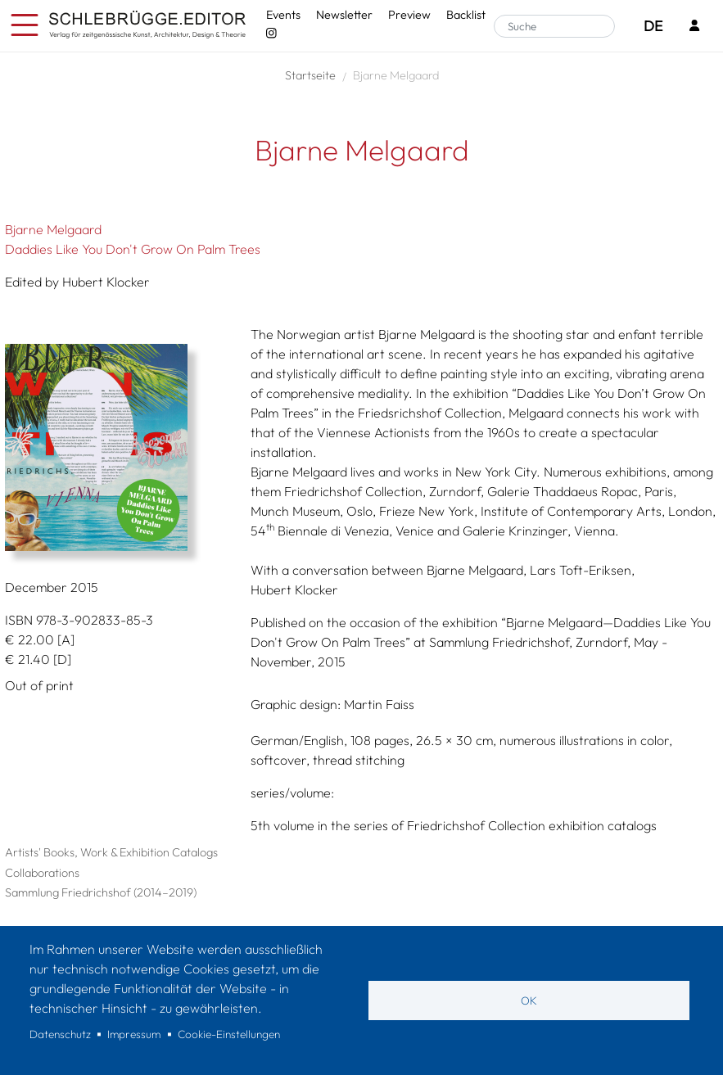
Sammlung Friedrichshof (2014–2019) (101, 892)
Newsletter (344, 14)
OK (529, 1000)
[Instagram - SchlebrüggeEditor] (271, 34)
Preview (409, 14)
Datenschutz (60, 1034)
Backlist (466, 14)
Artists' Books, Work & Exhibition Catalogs (111, 852)
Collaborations (42, 872)
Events (283, 14)
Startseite (310, 75)
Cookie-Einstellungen (229, 1034)
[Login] (694, 26)
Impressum (133, 1034)
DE (653, 25)
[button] (115, 447)
